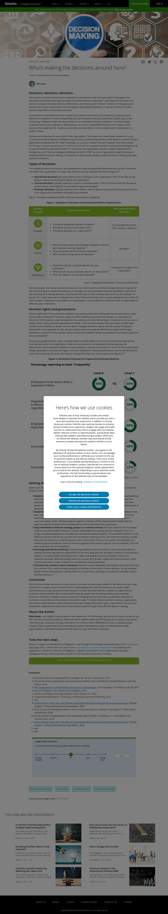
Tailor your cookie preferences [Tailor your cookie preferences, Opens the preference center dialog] (84, 507)
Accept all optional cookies (84, 494)
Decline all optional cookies (84, 500)
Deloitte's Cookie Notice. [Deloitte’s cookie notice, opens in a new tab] (95, 481)
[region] (84, 457)
